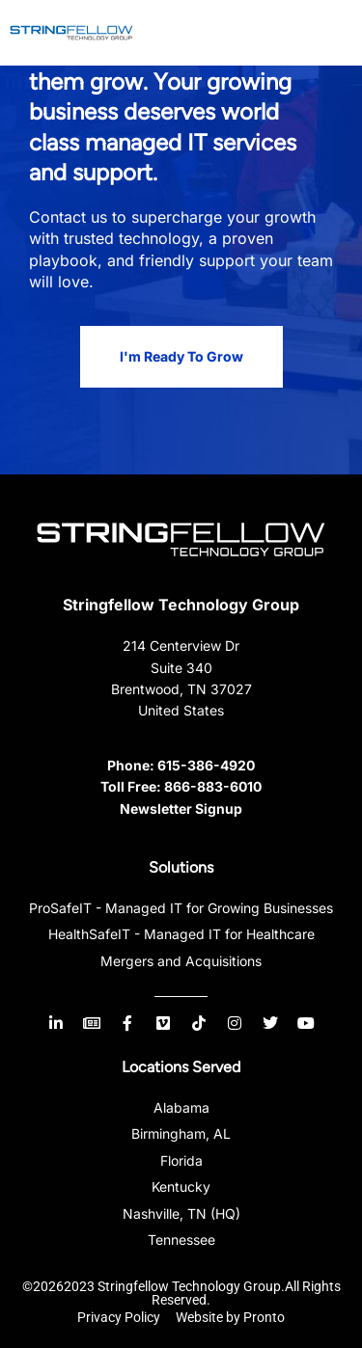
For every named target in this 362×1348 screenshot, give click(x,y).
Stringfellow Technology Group (181, 604)
